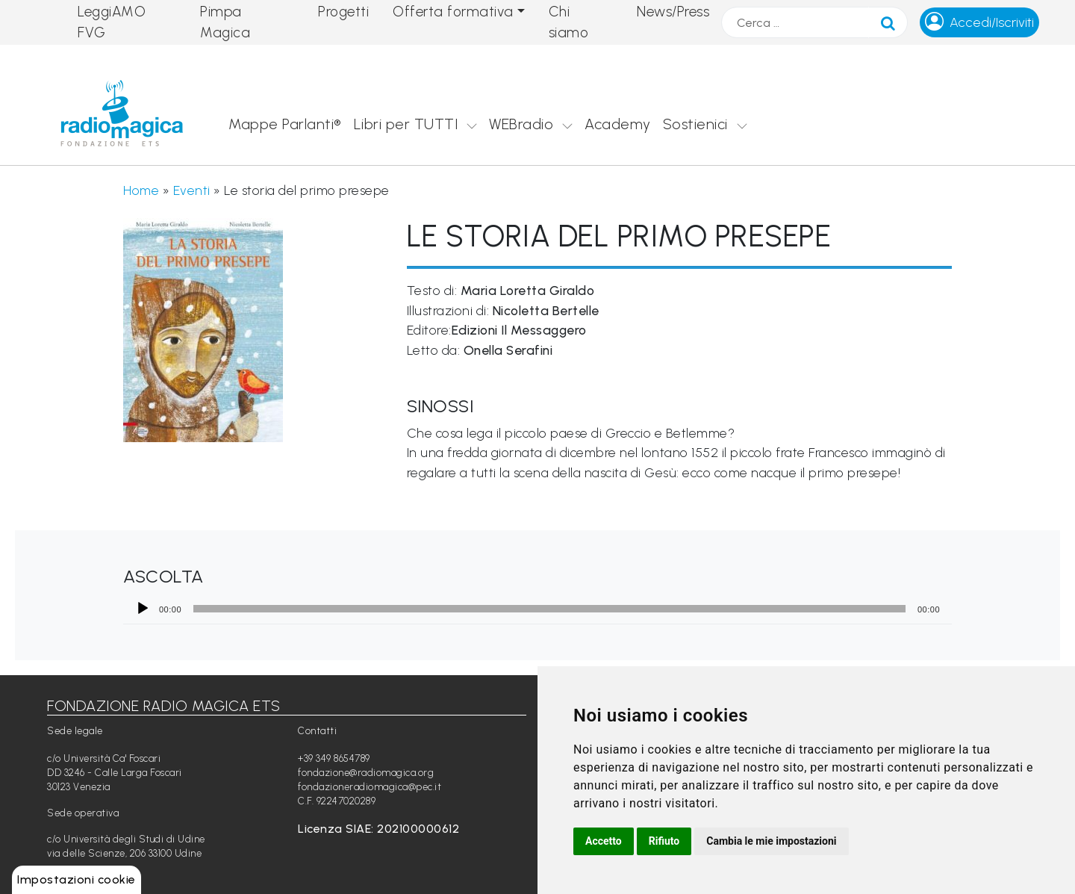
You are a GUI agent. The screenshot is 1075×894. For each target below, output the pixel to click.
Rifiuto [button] (664, 841)
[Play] (142, 608)
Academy (618, 124)
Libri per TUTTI (406, 124)
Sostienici (695, 124)
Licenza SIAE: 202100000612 (378, 829)
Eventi (192, 190)
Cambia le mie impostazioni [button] (771, 841)
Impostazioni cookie (76, 879)
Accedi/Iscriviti (992, 22)
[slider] (549, 608)
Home (141, 190)
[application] (537, 609)
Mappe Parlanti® (285, 124)
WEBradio (521, 124)
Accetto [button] (603, 841)
